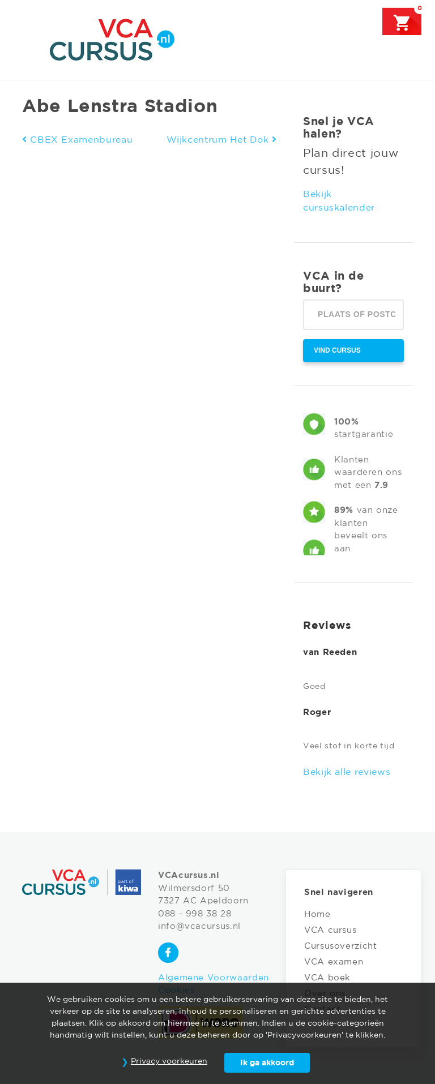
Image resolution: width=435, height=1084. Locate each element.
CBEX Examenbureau (77, 140)
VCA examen (333, 962)
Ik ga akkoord (267, 1063)
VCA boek (327, 978)
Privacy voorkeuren (169, 1061)
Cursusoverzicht (340, 946)
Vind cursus (337, 350)
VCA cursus (330, 930)
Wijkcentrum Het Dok (222, 140)
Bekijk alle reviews (346, 772)
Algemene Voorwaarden (213, 978)
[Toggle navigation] (29, 39)
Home (317, 914)
